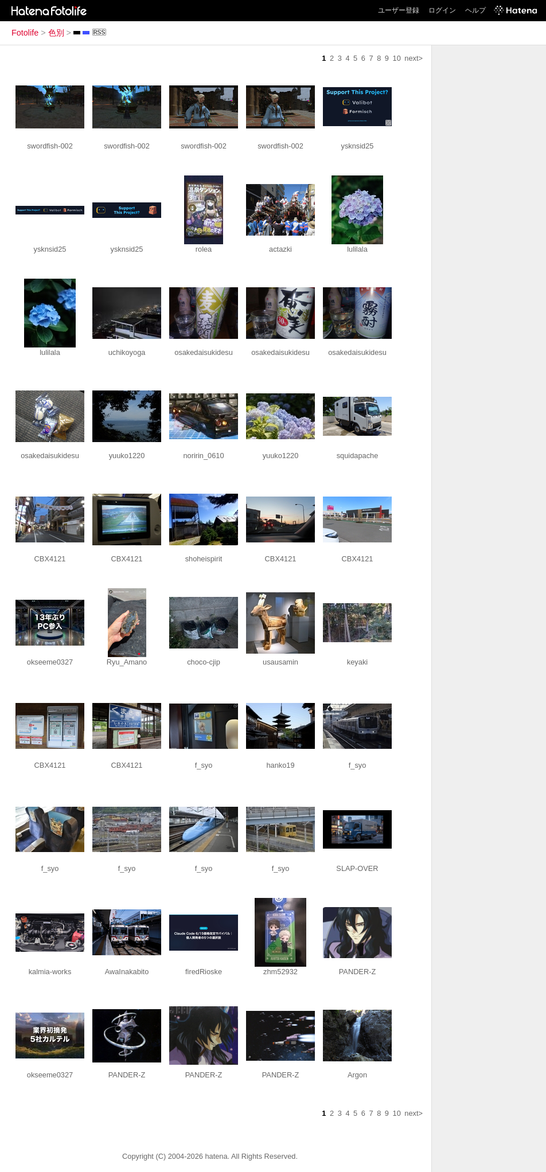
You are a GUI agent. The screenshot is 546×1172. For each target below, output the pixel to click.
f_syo (204, 765)
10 (397, 58)
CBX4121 (50, 558)
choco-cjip (203, 662)
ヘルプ (475, 10)
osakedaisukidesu (203, 352)
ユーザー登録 (398, 10)
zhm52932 (280, 971)
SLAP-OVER (357, 868)
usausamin (280, 662)
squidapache (358, 455)
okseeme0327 (50, 662)
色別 (56, 32)
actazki (280, 249)
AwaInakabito (127, 971)
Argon (357, 1075)
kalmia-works (50, 971)
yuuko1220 (127, 455)
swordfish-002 (50, 146)
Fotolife (24, 32)
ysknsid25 (357, 146)
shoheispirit (204, 558)
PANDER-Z (357, 971)
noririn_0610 (203, 455)
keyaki (357, 662)
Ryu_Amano (127, 662)
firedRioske (203, 971)
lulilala (357, 249)
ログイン (442, 10)
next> (413, 58)
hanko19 (280, 765)
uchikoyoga (127, 352)
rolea (204, 249)
